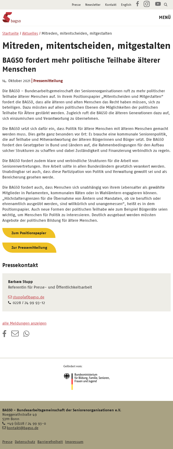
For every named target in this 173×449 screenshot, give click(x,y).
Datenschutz (25, 442)
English (126, 4)
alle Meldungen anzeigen (24, 323)
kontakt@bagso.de (22, 428)
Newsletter (92, 4)
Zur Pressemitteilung (29, 247)
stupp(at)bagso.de (28, 297)
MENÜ (165, 17)
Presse (76, 4)
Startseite (10, 33)
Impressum (74, 442)
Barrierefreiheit (50, 442)
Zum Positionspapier (29, 233)
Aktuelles (30, 33)
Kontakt (110, 4)
